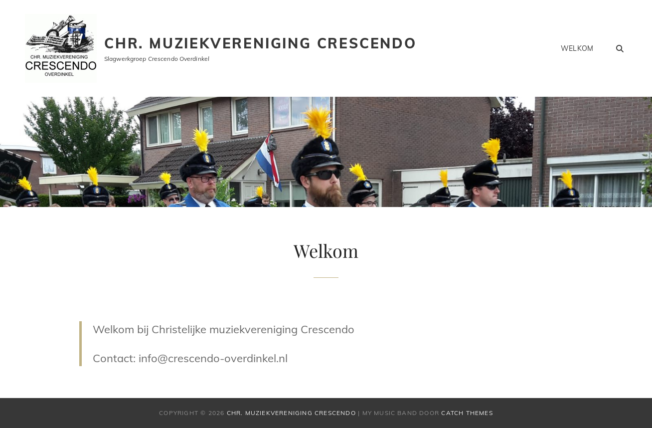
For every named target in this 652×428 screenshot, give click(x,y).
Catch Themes (466, 413)
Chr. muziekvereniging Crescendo (260, 43)
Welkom (577, 48)
